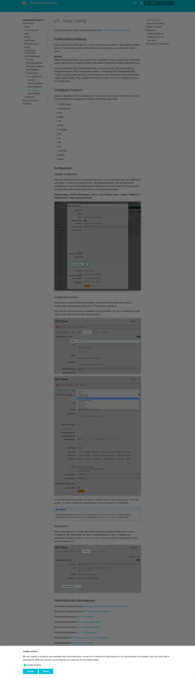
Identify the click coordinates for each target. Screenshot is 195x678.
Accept (30, 671)
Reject (46, 671)
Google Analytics (34, 665)
